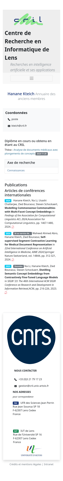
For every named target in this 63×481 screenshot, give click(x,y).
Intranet (49, 464)
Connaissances (16, 170)
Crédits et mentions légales (25, 464)
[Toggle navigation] (31, 78)
